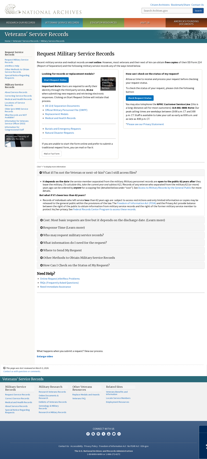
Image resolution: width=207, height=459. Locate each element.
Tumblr (103, 434)
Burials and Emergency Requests (63, 128)
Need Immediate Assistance (55, 286)
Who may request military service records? (71, 235)
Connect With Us (103, 428)
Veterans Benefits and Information (117, 393)
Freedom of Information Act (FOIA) (136, 203)
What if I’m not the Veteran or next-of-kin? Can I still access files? (88, 172)
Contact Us (197, 4)
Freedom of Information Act (112, 446)
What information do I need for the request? (73, 242)
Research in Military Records (52, 412)
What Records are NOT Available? (16, 116)
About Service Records (16, 92)
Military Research (50, 386)
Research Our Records (20, 22)
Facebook (88, 434)
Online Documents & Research (49, 397)
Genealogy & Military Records (49, 407)
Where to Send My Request (60, 250)
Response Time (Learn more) (62, 227)
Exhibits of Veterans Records (53, 401)
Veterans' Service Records (62, 22)
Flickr (119, 434)
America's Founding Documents (186, 23)
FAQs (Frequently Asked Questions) (59, 282)
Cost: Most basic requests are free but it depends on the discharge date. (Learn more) (102, 220)
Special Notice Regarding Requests (17, 76)
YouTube (109, 434)
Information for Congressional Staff (14, 128)
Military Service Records (15, 388)
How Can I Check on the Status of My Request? (74, 265)
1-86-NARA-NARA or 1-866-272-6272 (103, 454)
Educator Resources (103, 22)
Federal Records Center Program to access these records (104, 209)
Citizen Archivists (160, 4)
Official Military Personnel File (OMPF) (66, 110)
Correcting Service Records (18, 95)
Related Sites (114, 386)
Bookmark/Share (180, 4)
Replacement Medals (56, 114)
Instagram (98, 434)
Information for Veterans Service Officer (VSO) (17, 122)
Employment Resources (117, 401)
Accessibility (77, 446)
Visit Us (145, 22)
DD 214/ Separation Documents (62, 105)
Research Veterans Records (52, 391)
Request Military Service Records (16, 61)
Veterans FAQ (79, 398)
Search (198, 10)
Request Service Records (17, 394)
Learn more (178, 453)
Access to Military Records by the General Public (164, 187)
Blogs (114, 434)
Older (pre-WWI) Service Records (16, 110)
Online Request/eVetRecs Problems (60, 278)
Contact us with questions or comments (21, 371)
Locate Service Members (118, 398)
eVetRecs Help (12, 65)
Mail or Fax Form (52, 153)
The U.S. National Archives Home (43, 9)
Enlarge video (45, 356)
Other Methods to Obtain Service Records (17, 70)
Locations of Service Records (15, 104)
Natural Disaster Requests (59, 132)
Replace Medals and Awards (86, 394)
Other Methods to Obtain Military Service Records (77, 257)
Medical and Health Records (18, 99)
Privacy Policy (91, 446)
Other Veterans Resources (82, 388)
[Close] (203, 429)
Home (8, 40)
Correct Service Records (17, 398)
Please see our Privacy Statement (145, 124)
